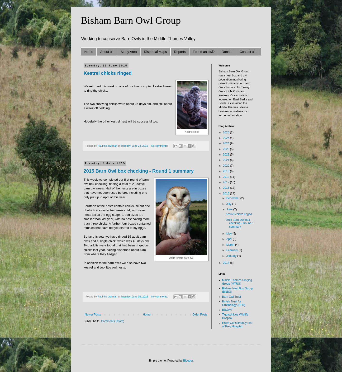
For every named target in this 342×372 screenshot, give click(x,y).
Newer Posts (93, 314)
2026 (226, 132)
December (233, 198)
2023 (226, 149)
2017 (226, 182)
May (229, 233)
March (230, 244)
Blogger (188, 360)
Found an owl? (204, 52)
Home (88, 52)
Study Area (129, 52)
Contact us (248, 52)
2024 (226, 143)
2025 (226, 138)
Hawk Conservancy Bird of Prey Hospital (237, 324)
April (229, 239)
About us (106, 52)
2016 (226, 187)
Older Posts (199, 314)
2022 (226, 154)
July (229, 204)
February (232, 250)
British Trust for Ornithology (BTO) (233, 303)
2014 (226, 262)
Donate (227, 52)
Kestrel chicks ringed (108, 73)
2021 (226, 160)
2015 (226, 193)
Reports (180, 52)
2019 (226, 171)
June (229, 209)
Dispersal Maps (155, 52)
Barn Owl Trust (231, 296)
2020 (226, 165)
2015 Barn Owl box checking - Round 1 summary (139, 171)
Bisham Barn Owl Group (131, 20)
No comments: (160, 145)
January (231, 256)
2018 (226, 177)
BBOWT (227, 309)
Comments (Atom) (112, 321)
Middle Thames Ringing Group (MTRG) (237, 281)
